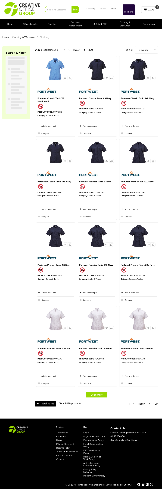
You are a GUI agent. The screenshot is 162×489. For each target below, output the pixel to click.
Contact (103, 9)
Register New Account (94, 436)
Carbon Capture (64, 455)
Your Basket (62, 432)
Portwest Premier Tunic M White (95, 348)
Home (10, 24)
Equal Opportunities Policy (93, 445)
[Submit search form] (75, 9)
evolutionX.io (126, 484)
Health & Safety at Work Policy (92, 458)
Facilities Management (75, 24)
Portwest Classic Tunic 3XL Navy (54, 181)
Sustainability (90, 9)
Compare (43, 133)
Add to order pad (46, 126)
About (113, 9)
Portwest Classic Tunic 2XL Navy (137, 98)
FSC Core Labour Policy (91, 451)
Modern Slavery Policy (94, 475)
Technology (149, 24)
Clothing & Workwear (125, 24)
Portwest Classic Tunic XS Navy (95, 98)
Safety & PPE (100, 24)
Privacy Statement (65, 444)
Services (60, 427)
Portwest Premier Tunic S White (137, 348)
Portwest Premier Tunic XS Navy (53, 265)
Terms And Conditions (67, 451)
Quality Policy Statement (90, 470)
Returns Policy (63, 447)
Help (85, 427)
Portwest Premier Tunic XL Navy (137, 181)
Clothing (44, 37)
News (59, 440)
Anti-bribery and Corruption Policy (91, 464)
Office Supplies (30, 24)
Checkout (61, 436)
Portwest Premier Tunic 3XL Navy (138, 265)
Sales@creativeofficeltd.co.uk (124, 440)
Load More (97, 394)
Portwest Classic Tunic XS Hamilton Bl (50, 100)
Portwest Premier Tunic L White (53, 348)
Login (86, 432)
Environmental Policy (93, 440)
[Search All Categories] (62, 9)
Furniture (52, 24)
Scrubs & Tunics (52, 115)
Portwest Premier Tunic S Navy (95, 181)
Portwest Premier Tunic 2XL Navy (96, 265)
